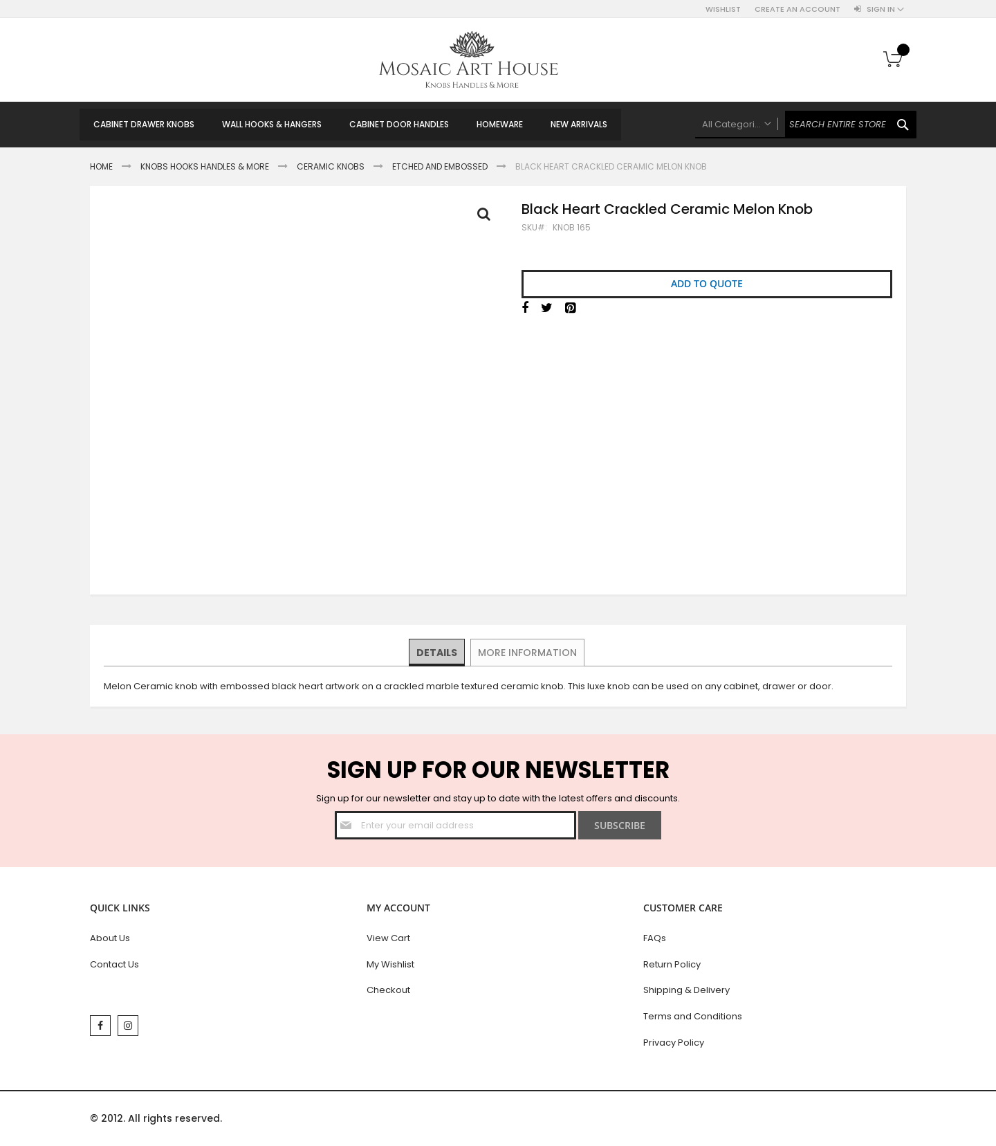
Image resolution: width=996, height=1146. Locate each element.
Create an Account (797, 9)
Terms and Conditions (692, 1016)
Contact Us (114, 964)
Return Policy (672, 964)
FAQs (654, 938)
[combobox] (805, 124)
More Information (526, 652)
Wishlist (723, 9)
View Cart (388, 938)
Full (487, 217)
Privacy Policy (673, 1042)
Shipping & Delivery (686, 990)
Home (101, 166)
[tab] (437, 652)
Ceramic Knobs (331, 166)
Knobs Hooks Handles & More (204, 166)
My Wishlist (390, 964)
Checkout (388, 990)
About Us (110, 938)
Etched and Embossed (440, 166)
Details (437, 652)
